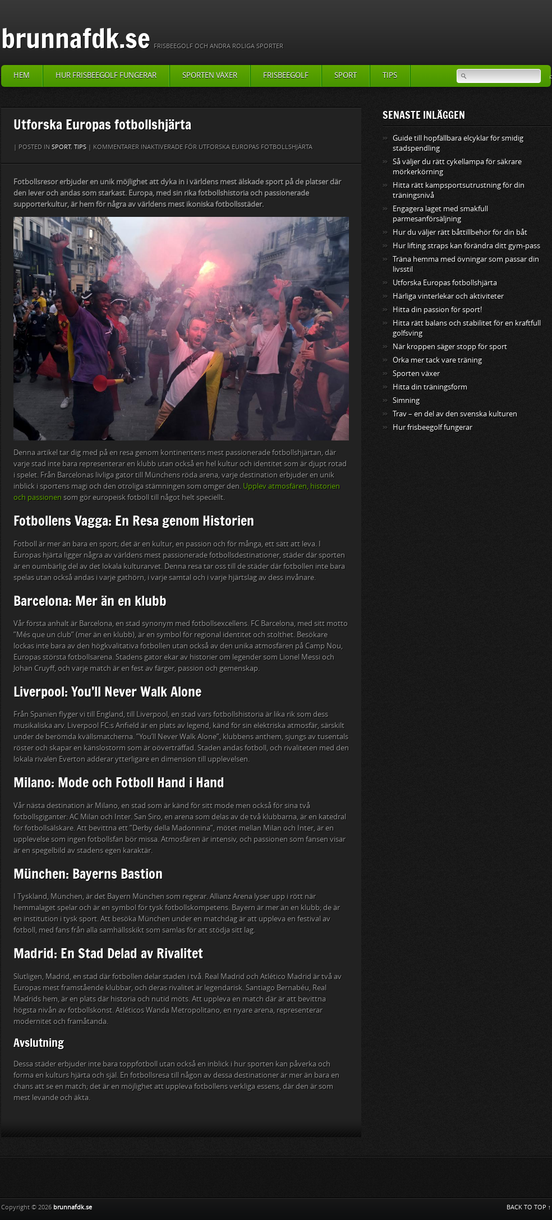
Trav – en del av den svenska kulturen (455, 414)
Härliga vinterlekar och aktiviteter (448, 296)
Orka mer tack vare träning (437, 360)
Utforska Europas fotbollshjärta (445, 283)
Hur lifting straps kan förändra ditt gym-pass (466, 246)
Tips (390, 75)
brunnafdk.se (75, 38)
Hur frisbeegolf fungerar (106, 75)
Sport (345, 75)
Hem (21, 75)
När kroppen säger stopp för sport (450, 346)
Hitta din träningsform (430, 387)
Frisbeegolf (286, 75)
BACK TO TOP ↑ (529, 1207)
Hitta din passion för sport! (437, 309)
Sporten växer (209, 75)
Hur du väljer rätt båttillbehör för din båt (460, 232)
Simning (406, 400)
